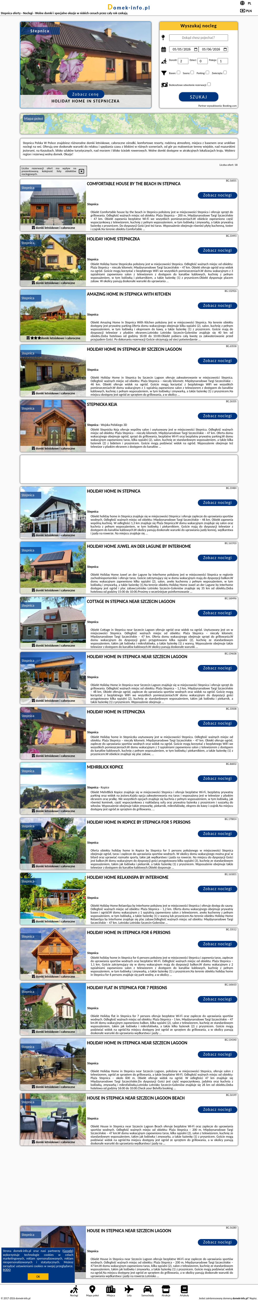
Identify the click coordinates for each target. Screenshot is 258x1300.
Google (68, 1251)
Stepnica (28, 187)
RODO (7, 1270)
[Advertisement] (129, 1186)
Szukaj (198, 97)
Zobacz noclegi (217, 195)
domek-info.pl (128, 7)
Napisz (253, 1298)
